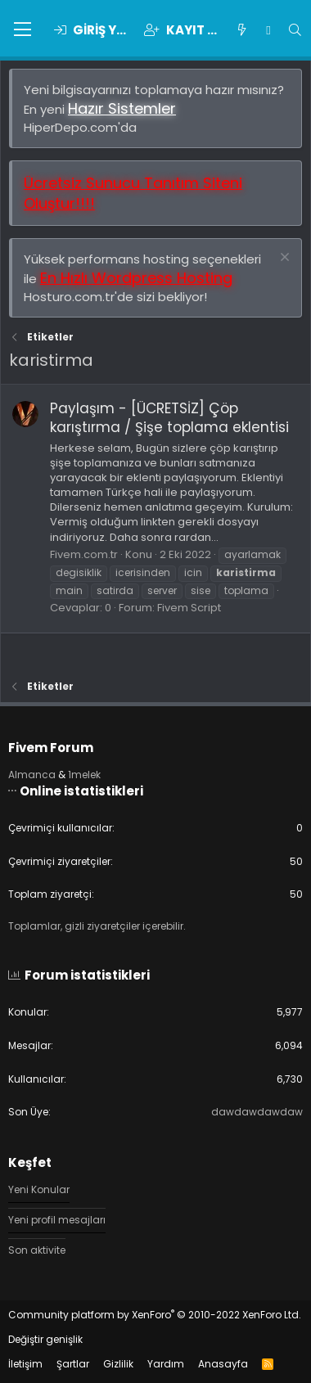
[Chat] (268, 30)
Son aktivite (36, 1250)
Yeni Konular (39, 1189)
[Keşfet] (242, 30)
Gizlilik (118, 1364)
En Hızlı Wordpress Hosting (136, 278)
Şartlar (72, 1364)
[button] (22, 30)
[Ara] (295, 30)
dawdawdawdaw (257, 1112)
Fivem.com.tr (84, 554)
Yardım (165, 1364)
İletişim (25, 1364)
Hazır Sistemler (122, 108)
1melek (84, 775)
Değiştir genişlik (45, 1339)
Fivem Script (189, 607)
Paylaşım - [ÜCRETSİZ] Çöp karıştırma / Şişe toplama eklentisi (169, 418)
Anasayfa (223, 1364)
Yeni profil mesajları (57, 1220)
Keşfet (30, 1162)
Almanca (32, 775)
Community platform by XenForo (154, 1315)
